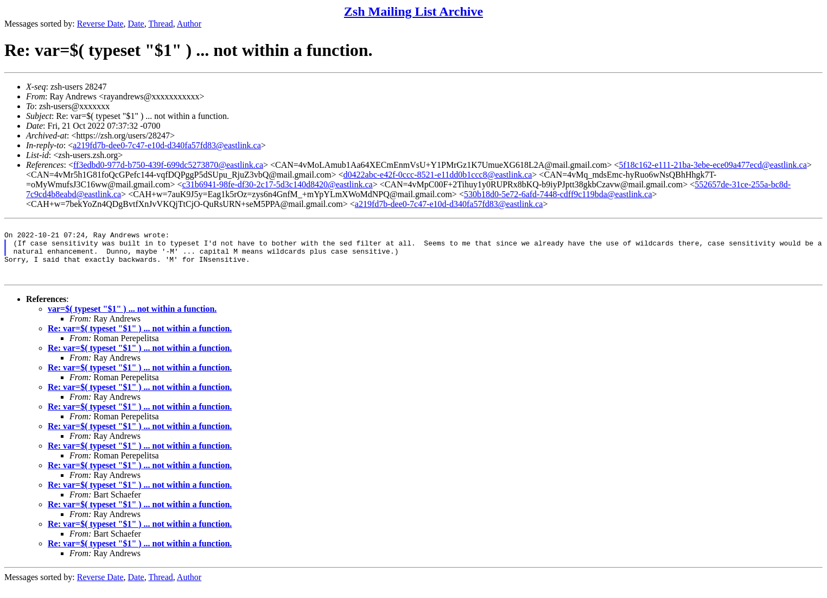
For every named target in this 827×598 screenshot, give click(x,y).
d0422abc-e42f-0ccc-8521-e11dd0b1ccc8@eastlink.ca (437, 174)
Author (189, 23)
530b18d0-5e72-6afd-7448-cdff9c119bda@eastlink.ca (558, 194)
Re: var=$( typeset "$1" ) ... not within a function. (140, 339)
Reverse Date (100, 23)
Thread (160, 23)
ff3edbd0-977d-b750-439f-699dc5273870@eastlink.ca (168, 164)
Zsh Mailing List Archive (413, 11)
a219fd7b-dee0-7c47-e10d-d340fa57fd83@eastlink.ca (167, 145)
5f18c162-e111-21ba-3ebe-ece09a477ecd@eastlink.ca (712, 164)
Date (136, 23)
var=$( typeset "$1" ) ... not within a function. (132, 320)
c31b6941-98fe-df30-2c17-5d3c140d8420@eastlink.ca (277, 184)
